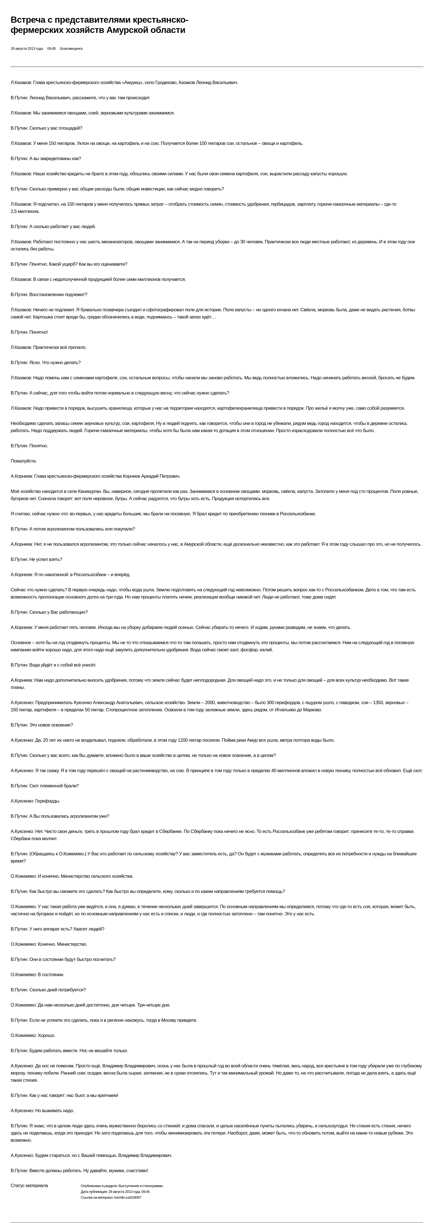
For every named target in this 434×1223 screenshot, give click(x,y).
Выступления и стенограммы (140, 1186)
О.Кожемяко (23, 876)
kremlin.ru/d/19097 (127, 1197)
